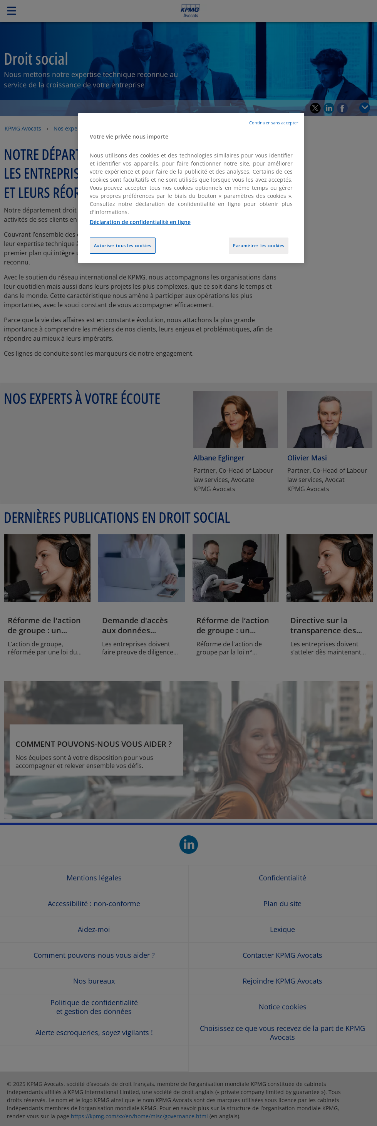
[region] (191, 188)
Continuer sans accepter (273, 122)
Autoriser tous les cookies (122, 245)
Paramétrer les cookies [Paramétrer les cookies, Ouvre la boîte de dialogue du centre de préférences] (258, 245)
